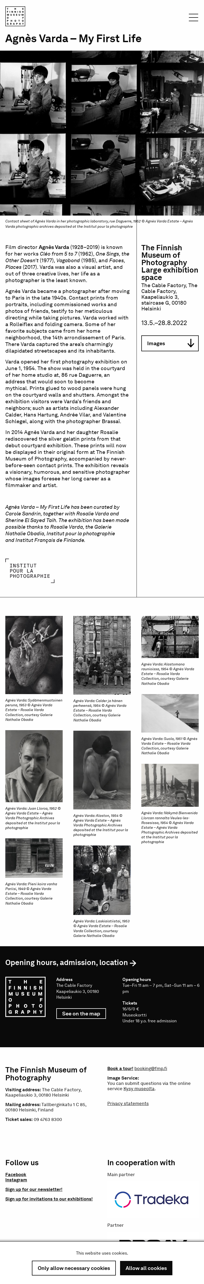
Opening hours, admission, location (66, 962)
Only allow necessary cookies (74, 1268)
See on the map (84, 1014)
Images (170, 343)
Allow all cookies (146, 1268)
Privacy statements (128, 1103)
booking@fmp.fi (150, 1068)
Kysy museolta (139, 1088)
